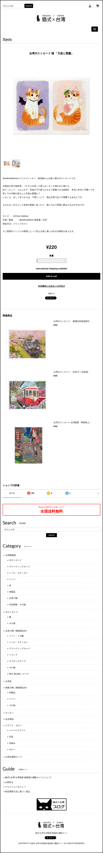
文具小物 (13, 598)
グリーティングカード (19, 566)
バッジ (12, 579)
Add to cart (51, 276)
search (29, 6)
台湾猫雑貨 (10, 555)
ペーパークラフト (17, 730)
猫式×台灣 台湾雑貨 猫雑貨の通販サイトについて (28, 777)
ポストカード (15, 560)
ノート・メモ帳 (16, 636)
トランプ (13, 655)
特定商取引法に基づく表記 (17, 791)
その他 (12, 623)
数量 (51, 255)
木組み (12, 743)
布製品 (12, 592)
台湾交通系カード (13, 757)
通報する (51, 293)
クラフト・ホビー (13, 725)
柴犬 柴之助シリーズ (18, 674)
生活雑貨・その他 (17, 604)
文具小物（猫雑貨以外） (16, 631)
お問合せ (9, 782)
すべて (12, 493)
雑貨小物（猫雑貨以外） (16, 687)
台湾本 (8, 681)
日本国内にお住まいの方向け (51, 286)
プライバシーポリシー (15, 787)
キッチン (9, 713)
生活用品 (9, 719)
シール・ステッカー (18, 573)
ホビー (12, 749)
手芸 (11, 737)
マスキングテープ (17, 661)
